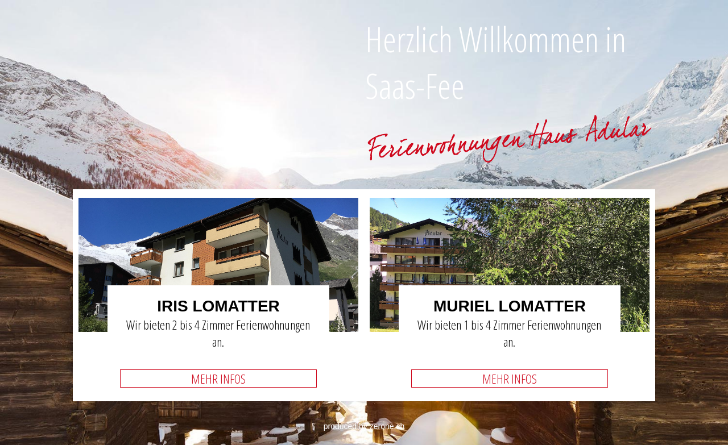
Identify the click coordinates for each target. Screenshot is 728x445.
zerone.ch (387, 426)
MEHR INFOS (218, 378)
